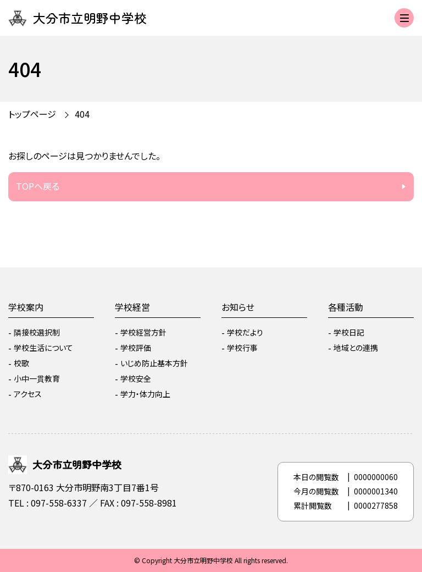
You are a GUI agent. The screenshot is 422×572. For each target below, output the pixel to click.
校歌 (21, 363)
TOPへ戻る (37, 186)
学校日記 (349, 332)
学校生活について (43, 347)
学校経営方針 (143, 332)
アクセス (28, 393)
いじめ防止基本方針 (154, 363)
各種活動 (345, 307)
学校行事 (242, 347)
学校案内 (25, 307)
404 (82, 113)
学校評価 (135, 347)
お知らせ (237, 307)
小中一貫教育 (37, 378)
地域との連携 (356, 347)
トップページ (32, 113)
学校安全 (135, 378)
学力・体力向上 (145, 393)
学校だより (245, 332)
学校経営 (132, 307)
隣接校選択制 (37, 332)
